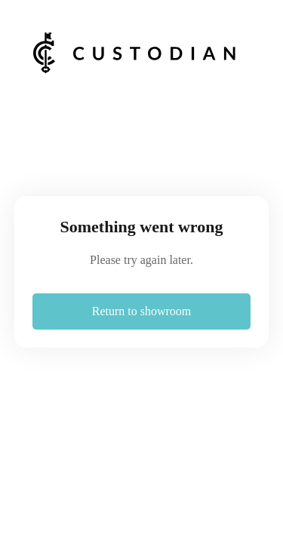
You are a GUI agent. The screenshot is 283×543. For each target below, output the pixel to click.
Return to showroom (142, 311)
